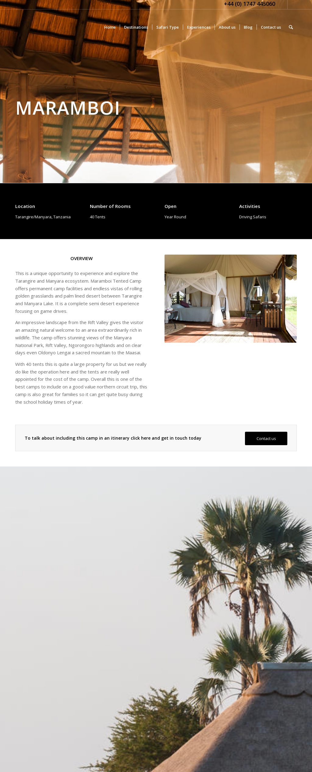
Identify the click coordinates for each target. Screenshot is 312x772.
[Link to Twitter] (282, 4)
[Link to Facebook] (292, 4)
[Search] (291, 27)
